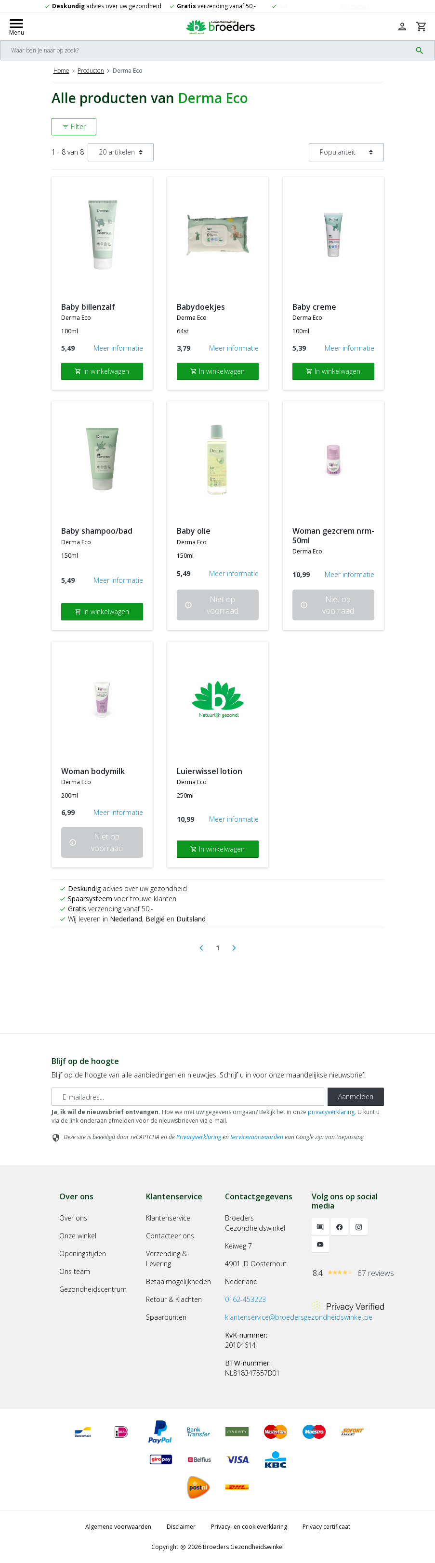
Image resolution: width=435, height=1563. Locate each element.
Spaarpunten (166, 1317)
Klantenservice (168, 1217)
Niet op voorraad (211, 605)
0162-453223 (245, 1299)
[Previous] (201, 948)
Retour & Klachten (174, 1299)
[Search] (206, 50)
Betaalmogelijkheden (178, 1281)
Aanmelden (355, 1096)
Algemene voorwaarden (118, 1527)
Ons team (74, 1271)
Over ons (73, 1217)
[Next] (234, 948)
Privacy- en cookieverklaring (249, 1527)
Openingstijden (82, 1253)
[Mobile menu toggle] (16, 26)
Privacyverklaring (198, 1137)
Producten (91, 70)
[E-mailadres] (188, 1097)
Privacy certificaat (326, 1527)
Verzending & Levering (166, 1258)
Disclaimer (181, 1527)
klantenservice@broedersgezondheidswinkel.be (298, 1317)
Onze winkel (77, 1235)
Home (61, 70)
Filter (74, 126)
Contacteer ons (170, 1235)
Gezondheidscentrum (93, 1289)
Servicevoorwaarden (256, 1137)
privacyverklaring (331, 1112)
